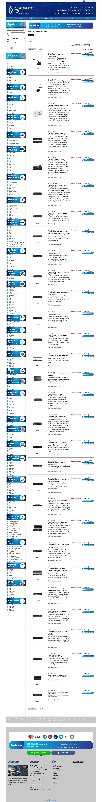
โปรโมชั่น (38, 19)
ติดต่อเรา (87, 19)
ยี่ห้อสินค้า (21, 19)
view (38, 68)
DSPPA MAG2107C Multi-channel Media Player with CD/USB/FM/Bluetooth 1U (58, 356)
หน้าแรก (15, 19)
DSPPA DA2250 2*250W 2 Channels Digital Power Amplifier (57, 252)
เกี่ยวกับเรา (80, 19)
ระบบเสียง (30, 31)
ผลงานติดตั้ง (72, 19)
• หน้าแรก (55, 783)
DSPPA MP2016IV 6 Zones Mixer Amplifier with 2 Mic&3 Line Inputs (57, 589)
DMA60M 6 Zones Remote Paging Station (59, 81)
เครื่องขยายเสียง (38, 31)
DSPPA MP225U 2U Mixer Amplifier (57, 675)
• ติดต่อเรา (55, 780)
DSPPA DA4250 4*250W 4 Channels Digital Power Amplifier (57, 336)
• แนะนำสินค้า (56, 771)
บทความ (57, 19)
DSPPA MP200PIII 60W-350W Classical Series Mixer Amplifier (58, 545)
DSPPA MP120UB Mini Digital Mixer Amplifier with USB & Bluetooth (57, 523)
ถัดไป (42, 49)
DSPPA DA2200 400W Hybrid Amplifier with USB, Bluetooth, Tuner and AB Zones (59, 232)
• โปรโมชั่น (55, 768)
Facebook (78, 762)
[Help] (13, 48)
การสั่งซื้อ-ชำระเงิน (48, 19)
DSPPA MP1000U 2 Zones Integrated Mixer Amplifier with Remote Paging (57, 443)
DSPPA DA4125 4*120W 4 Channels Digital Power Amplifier (57, 313)
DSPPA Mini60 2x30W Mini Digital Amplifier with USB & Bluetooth (57, 395)
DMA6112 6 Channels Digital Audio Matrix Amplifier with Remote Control (58, 134)
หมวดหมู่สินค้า (30, 19)
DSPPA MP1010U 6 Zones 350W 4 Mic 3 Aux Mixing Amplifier (58, 480)
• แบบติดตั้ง (56, 773)
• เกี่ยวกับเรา (56, 778)
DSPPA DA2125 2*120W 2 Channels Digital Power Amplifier (57, 214)
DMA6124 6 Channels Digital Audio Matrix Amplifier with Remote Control (58, 160)
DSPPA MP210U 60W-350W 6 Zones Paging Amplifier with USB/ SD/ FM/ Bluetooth (57, 633)
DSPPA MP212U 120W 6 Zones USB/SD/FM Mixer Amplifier (56, 656)
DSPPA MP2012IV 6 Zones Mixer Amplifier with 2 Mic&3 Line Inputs (57, 569)
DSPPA (46, 31)
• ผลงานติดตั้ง (56, 775)
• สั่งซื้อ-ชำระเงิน (57, 766)
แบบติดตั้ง (64, 19)
